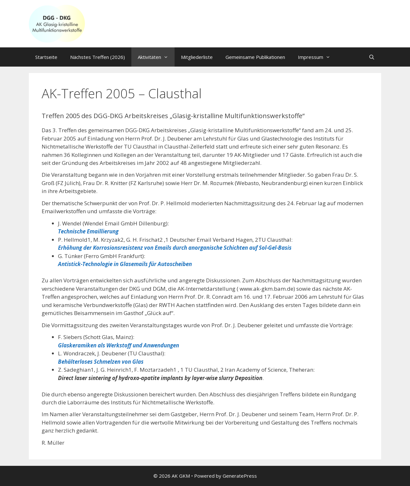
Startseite (46, 57)
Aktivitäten (156, 57)
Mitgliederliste (197, 57)
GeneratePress (240, 476)
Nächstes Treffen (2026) (97, 57)
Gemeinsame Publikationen (255, 57)
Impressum (317, 57)
